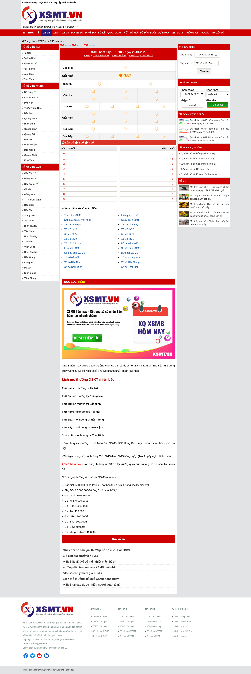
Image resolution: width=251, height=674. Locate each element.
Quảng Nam (30, 118)
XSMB (46, 32)
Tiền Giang (30, 278)
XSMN (56, 32)
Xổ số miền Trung (33, 86)
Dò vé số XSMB (129, 243)
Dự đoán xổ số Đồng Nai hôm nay (197, 154)
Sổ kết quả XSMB (130, 248)
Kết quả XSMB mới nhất (77, 219)
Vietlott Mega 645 (182, 616)
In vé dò (90, 32)
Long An (28, 262)
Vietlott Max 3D (181, 626)
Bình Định (29, 123)
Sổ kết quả (105, 32)
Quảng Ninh (30, 58)
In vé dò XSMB (72, 248)
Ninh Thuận (30, 144)
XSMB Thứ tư (119, 55)
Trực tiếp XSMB (73, 215)
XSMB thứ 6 (71, 238)
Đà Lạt (27, 267)
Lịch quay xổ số (129, 215)
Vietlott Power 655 (182, 621)
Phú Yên (28, 102)
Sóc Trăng (29, 184)
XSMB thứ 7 (127, 238)
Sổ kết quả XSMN (155, 631)
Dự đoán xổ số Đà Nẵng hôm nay (197, 170)
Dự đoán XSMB (129, 252)
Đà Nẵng (28, 92)
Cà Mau (28, 189)
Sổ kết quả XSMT (128, 631)
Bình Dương (30, 236)
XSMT (65, 32)
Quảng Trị (29, 134)
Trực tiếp (34, 32)
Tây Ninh (29, 231)
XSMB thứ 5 (127, 234)
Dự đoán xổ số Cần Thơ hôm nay (197, 159)
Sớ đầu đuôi (148, 32)
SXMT (80, 45)
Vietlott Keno (180, 636)
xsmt (31, 670)
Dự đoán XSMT (127, 636)
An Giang (29, 220)
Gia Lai (28, 139)
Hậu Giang (30, 257)
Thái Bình (29, 79)
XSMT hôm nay (127, 626)
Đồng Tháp (30, 194)
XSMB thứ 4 (71, 234)
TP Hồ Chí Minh (32, 199)
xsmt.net (70, 670)
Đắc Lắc (28, 113)
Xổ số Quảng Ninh (131, 257)
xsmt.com (38, 670)
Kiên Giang (30, 273)
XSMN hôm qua (154, 621)
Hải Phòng (29, 68)
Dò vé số (77, 32)
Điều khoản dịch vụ (58, 648)
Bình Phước (30, 252)
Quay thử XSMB (130, 219)
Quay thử (121, 32)
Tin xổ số (218, 32)
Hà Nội (27, 53)
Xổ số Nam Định (73, 267)
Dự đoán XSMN (154, 636)
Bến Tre (28, 210)
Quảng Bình (30, 129)
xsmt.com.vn (58, 670)
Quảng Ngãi (30, 155)
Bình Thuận (30, 226)
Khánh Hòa (30, 97)
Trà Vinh (28, 241)
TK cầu (205, 32)
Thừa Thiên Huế (32, 108)
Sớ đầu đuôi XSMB (74, 252)
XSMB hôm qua (72, 224)
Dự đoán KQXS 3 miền (191, 115)
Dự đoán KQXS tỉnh (190, 148)
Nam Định (29, 74)
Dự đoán (163, 32)
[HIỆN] (84, 282)
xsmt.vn (48, 670)
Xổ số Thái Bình (130, 267)
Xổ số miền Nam (31, 167)
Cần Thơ (28, 173)
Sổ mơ (134, 32)
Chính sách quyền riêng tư (35, 648)
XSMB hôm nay (101, 55)
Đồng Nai (29, 178)
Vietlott (177, 32)
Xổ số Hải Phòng (130, 262)
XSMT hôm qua (127, 621)
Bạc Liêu (29, 205)
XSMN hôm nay (154, 626)
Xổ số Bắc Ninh (72, 262)
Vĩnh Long (29, 246)
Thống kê (191, 32)
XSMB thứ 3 (127, 229)
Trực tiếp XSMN (154, 616)
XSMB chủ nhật (73, 243)
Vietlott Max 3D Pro (183, 631)
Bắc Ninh (28, 63)
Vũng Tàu (29, 215)
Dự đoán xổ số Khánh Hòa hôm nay (198, 175)
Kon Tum (29, 160)
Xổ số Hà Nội (71, 257)
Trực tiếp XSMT (127, 616)
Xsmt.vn (50, 639)
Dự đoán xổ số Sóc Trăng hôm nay (198, 164)
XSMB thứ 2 (71, 229)
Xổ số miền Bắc (31, 47)
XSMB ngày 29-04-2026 (141, 55)
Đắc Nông (29, 150)
